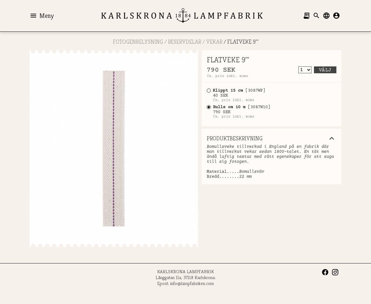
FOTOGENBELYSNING (138, 41)
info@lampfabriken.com (192, 283)
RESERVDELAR (184, 41)
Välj (325, 70)
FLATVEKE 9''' (242, 41)
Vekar (214, 41)
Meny (42, 15)
